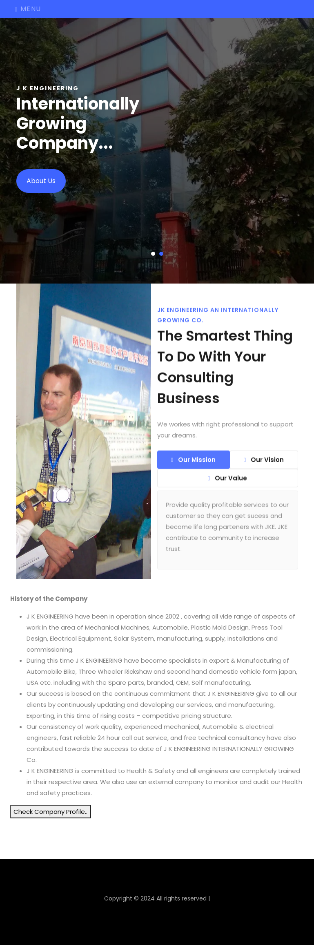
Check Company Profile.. (50, 811)
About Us (41, 180)
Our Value (227, 482)
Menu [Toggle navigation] (28, 8)
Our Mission (193, 464)
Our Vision (264, 464)
